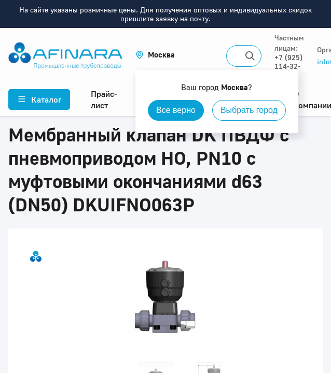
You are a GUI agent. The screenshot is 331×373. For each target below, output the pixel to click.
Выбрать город (249, 110)
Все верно (176, 110)
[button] (155, 54)
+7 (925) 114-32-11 (288, 66)
